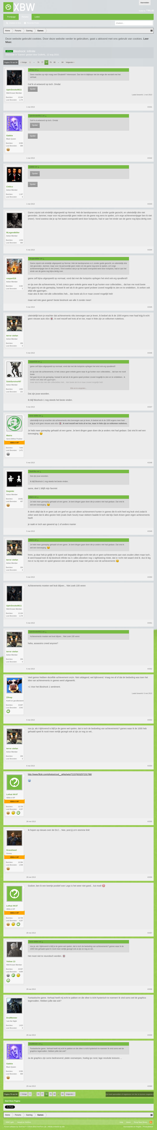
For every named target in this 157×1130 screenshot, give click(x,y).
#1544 (149, 250)
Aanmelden (144, 3)
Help (121, 1122)
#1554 (149, 766)
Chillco (9, 186)
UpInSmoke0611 (14, 90)
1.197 (21, 194)
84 (62, 62)
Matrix (9, 435)
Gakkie (9, 135)
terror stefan (12, 335)
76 (38, 62)
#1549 (149, 531)
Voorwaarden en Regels (132, 1127)
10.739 (20, 806)
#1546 (149, 353)
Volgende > (70, 62)
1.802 (21, 389)
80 (55, 62)
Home (128, 1122)
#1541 (149, 107)
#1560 (149, 1086)
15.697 (20, 705)
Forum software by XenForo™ (25, 1127)
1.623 (21, 1025)
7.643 (21, 448)
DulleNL (42, 54)
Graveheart (11, 850)
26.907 (20, 969)
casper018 (11, 278)
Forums (25, 17)
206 (21, 343)
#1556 (149, 877)
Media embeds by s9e (56, 1127)
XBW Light (10, 1122)
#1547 (149, 407)
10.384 (20, 862)
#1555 (149, 821)
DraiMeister (11, 1018)
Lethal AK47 (12, 794)
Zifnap (9, 697)
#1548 (149, 463)
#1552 (149, 669)
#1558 (149, 989)
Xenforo (28, 1122)
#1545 (149, 307)
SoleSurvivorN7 (13, 381)
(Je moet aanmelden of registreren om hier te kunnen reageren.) (130, 1094)
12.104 (20, 97)
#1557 (149, 933)
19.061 (20, 499)
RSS (151, 1122)
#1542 (149, 158)
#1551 (149, 623)
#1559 (149, 1035)
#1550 (149, 577)
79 (51, 62)
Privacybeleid (148, 1127)
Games (21, 54)
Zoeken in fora (15, 23)
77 (42, 62)
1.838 (21, 240)
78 (46, 62)
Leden (37, 17)
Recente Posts (33, 23)
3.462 (21, 286)
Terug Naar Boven (140, 1122)
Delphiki (10, 491)
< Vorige (24, 62)
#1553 (149, 720)
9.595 (21, 143)
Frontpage (11, 17)
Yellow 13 (10, 961)
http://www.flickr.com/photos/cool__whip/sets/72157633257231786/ (60, 774)
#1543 (149, 204)
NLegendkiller (12, 232)
